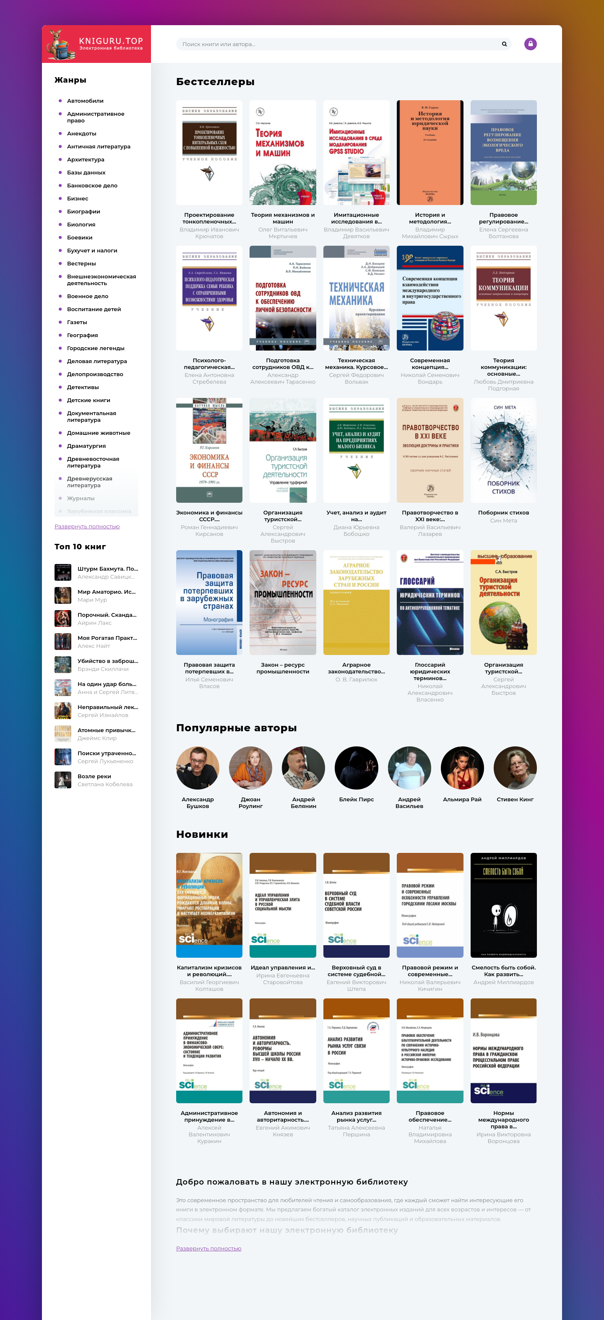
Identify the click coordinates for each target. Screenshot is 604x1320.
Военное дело (87, 296)
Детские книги (88, 400)
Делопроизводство (95, 374)
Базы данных (86, 172)
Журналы (81, 498)
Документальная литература (91, 416)
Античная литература (98, 146)
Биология (81, 224)
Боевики (80, 237)
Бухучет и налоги (92, 250)
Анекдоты (81, 133)
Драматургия (86, 445)
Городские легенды (96, 348)
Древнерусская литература (89, 482)
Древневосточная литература (93, 462)
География (82, 335)
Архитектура (85, 159)
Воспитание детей (94, 309)
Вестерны (81, 263)
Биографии (83, 211)
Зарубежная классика (99, 511)
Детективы (83, 387)
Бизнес (78, 198)
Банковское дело (92, 185)
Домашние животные (98, 432)
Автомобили (85, 100)
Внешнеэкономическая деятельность (101, 279)
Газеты (77, 322)
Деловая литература (97, 361)
